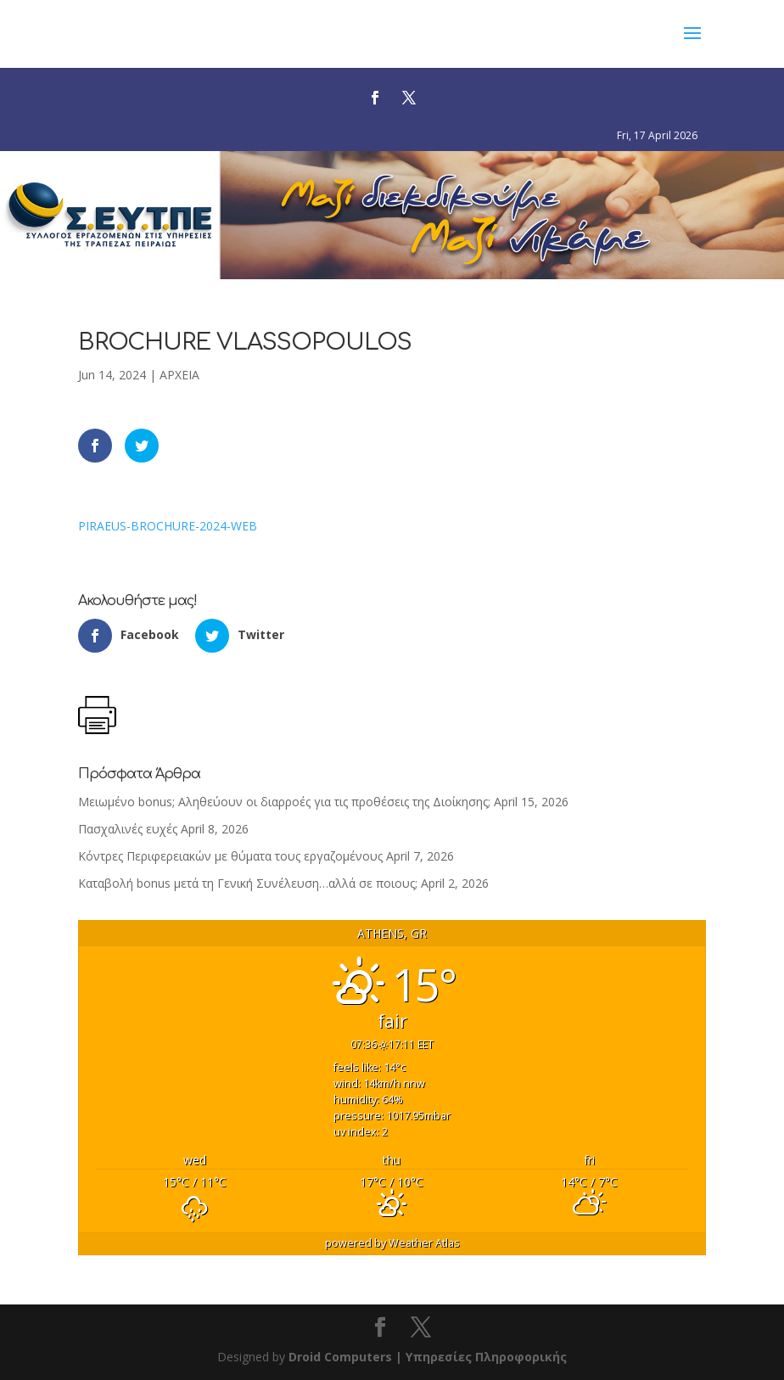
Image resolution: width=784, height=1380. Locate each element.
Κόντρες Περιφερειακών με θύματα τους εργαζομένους (230, 856)
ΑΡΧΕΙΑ (179, 375)
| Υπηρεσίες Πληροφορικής (481, 1357)
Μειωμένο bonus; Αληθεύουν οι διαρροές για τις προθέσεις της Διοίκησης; (284, 802)
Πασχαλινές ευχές (127, 829)
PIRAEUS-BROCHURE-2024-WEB (167, 526)
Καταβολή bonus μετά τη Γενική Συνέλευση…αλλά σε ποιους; (247, 883)
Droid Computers (340, 1357)
